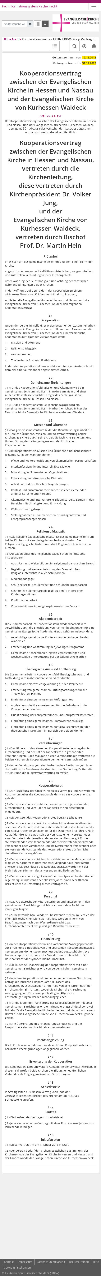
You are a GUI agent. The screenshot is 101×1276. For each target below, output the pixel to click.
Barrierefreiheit (79, 1262)
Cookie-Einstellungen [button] (17, 1267)
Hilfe (96, 1262)
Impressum (25, 1262)
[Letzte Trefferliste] (37, 23)
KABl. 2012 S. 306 (50, 115)
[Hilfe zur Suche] (30, 23)
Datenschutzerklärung (50, 1262)
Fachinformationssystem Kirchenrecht (29, 6)
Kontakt (9, 1262)
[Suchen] (45, 23)
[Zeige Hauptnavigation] (93, 6)
